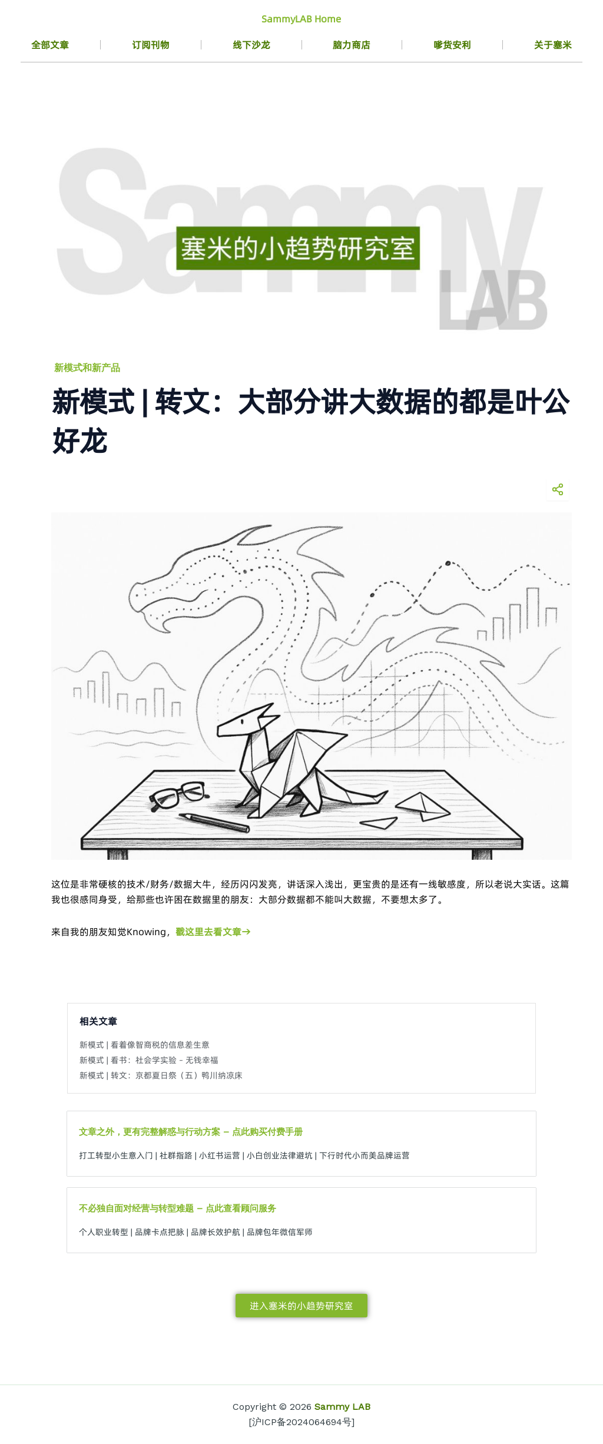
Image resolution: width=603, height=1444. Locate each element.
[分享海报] (557, 489)
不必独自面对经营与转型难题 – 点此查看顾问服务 (177, 1208)
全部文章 (50, 44)
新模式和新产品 (87, 367)
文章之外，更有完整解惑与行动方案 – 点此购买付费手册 (191, 1132)
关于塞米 (553, 44)
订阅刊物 (151, 44)
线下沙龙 (251, 44)
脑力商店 (351, 44)
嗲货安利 (452, 44)
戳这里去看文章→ (213, 931)
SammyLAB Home (301, 18)
